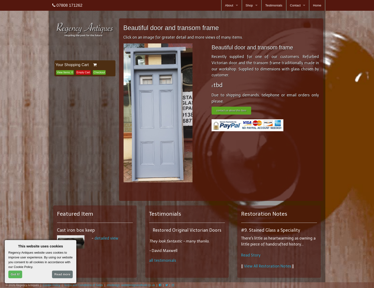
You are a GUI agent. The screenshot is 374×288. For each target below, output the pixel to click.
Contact (295, 5)
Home (317, 5)
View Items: (65, 72)
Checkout (99, 72)
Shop (249, 5)
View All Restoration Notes (267, 266)
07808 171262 (67, 5)
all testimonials (162, 260)
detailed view (106, 238)
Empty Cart (83, 72)
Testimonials (273, 5)
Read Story (250, 255)
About (229, 5)
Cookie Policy (51, 285)
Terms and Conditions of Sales (83, 285)
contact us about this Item (231, 110)
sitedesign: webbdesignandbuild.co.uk (131, 285)
